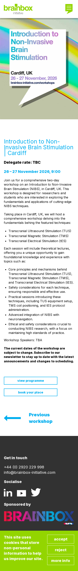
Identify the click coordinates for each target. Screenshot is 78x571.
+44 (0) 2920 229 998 (24, 467)
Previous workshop (41, 418)
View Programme (30, 381)
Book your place (30, 392)
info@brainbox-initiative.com (29, 472)
